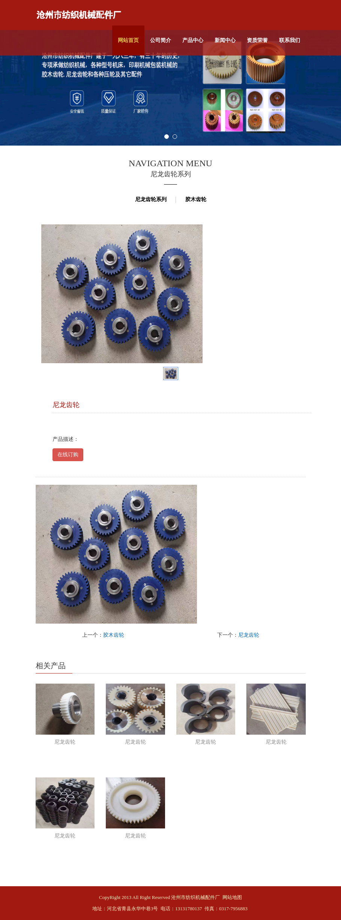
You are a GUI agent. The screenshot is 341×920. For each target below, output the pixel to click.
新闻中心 (225, 40)
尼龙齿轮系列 (151, 199)
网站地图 (232, 897)
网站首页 (128, 40)
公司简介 (160, 40)
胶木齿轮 (195, 199)
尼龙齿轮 (248, 635)
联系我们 (289, 40)
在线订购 (67, 454)
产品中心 (192, 40)
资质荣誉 (257, 40)
